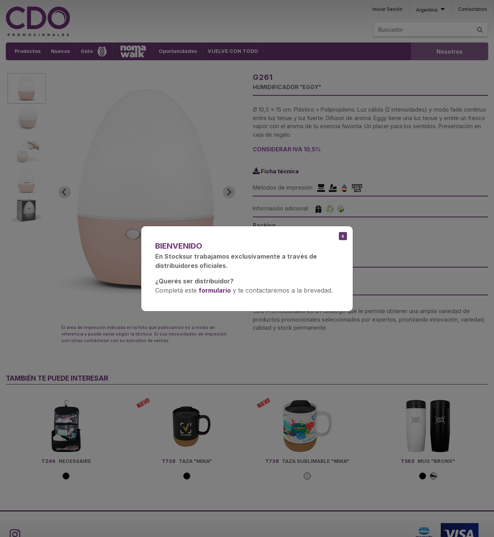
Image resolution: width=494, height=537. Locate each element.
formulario (215, 290)
